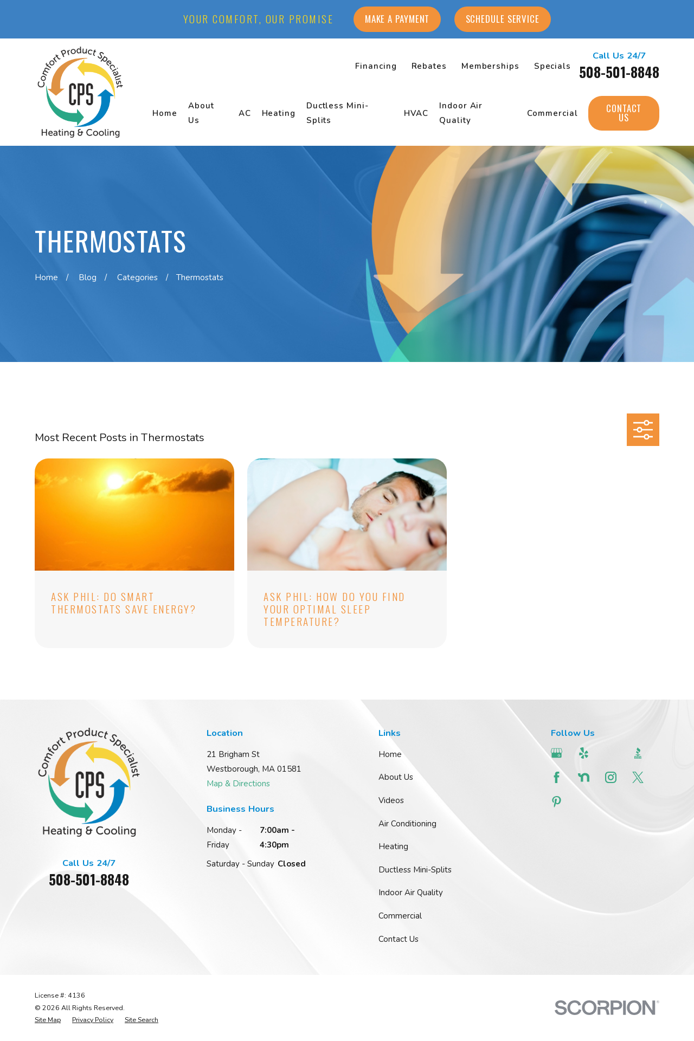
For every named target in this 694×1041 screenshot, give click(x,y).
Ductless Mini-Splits (415, 869)
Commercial (400, 915)
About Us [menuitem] (201, 113)
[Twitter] (639, 777)
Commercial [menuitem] (552, 113)
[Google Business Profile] (558, 753)
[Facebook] (558, 777)
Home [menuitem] (164, 113)
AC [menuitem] (245, 113)
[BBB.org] (639, 753)
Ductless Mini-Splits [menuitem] (337, 113)
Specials (552, 66)
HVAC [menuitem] (416, 113)
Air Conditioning (407, 823)
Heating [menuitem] (278, 113)
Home (390, 754)
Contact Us (623, 112)
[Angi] (612, 753)
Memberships (490, 66)
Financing (375, 66)
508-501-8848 (619, 72)
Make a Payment (397, 18)
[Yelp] (585, 753)
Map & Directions (238, 783)
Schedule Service (502, 18)
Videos (391, 800)
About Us (395, 777)
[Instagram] (612, 777)
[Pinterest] (558, 801)
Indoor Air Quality (410, 892)
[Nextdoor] (585, 777)
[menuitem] (48, 1020)
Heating (393, 846)
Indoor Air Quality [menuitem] (461, 113)
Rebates (429, 66)
